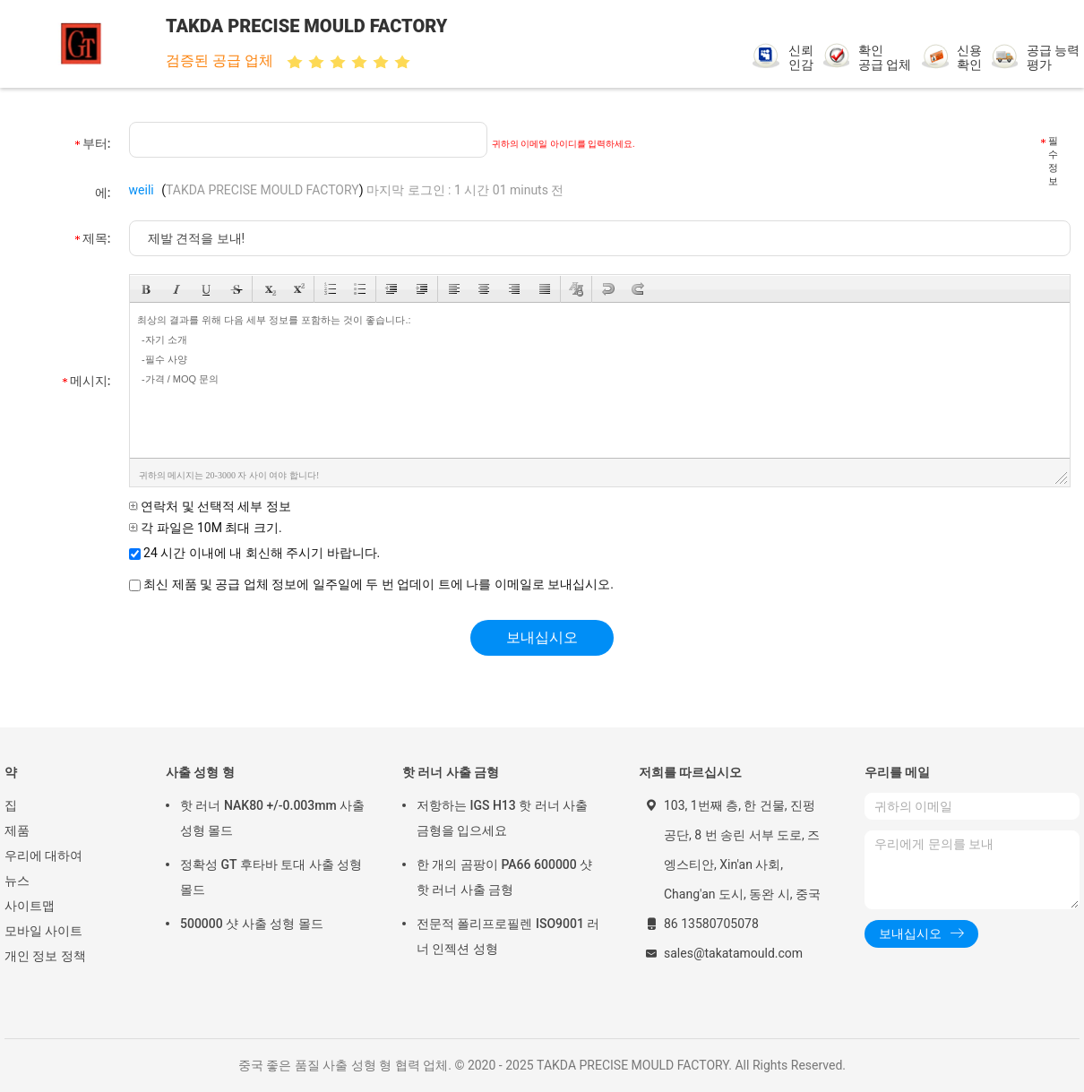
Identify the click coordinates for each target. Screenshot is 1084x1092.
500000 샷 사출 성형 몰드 (251, 923)
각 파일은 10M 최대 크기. (205, 527)
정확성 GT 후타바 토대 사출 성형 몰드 (271, 877)
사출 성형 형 (200, 772)
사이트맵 (29, 906)
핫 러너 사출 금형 (450, 772)
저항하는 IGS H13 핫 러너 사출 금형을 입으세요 (502, 818)
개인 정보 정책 (45, 956)
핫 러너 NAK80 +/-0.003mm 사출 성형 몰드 (272, 818)
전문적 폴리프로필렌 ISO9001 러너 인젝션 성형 (508, 936)
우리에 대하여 (43, 855)
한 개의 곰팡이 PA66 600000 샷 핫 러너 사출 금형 (504, 877)
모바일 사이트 (43, 931)
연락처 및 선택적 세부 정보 (210, 506)
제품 (17, 830)
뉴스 (17, 880)
